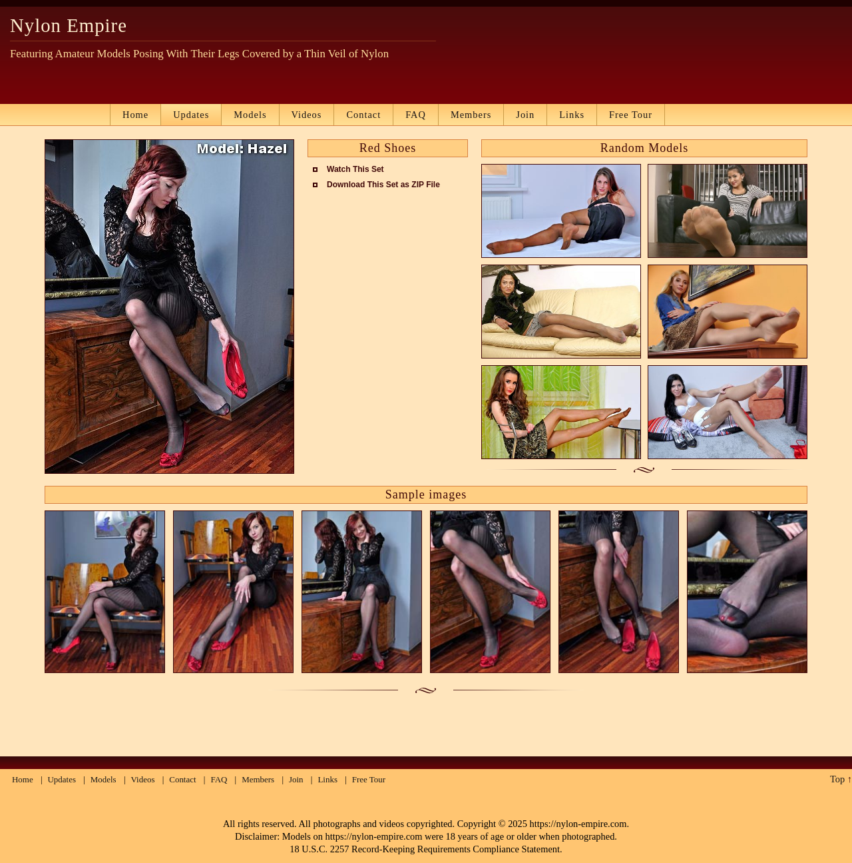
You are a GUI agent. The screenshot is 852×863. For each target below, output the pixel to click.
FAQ (415, 114)
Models (250, 114)
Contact (363, 114)
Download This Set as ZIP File (383, 184)
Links (571, 114)
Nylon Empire (68, 25)
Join (525, 114)
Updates (191, 114)
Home (135, 114)
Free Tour (630, 114)
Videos (307, 114)
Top (837, 779)
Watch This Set (355, 169)
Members (471, 114)
